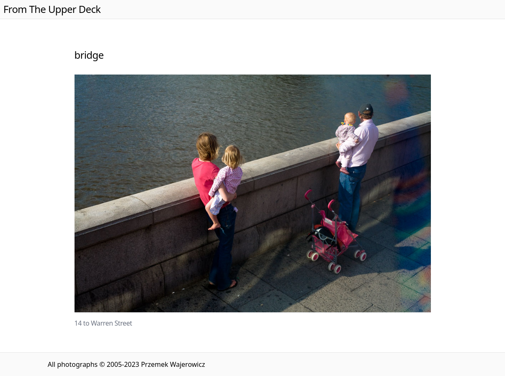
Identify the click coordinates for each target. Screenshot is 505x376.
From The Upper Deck (52, 9)
